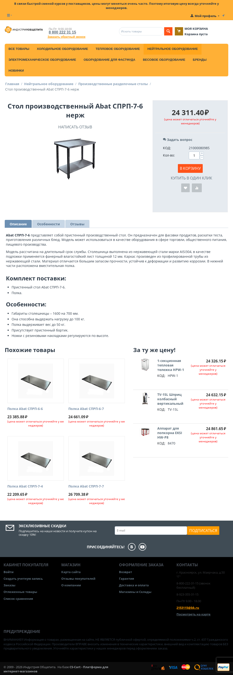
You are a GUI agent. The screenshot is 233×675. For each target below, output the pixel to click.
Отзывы (77, 224)
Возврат (125, 572)
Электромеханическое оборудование (42, 59)
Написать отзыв (75, 127)
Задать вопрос (177, 139)
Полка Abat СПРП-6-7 (86, 409)
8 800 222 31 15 (62, 32)
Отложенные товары (20, 592)
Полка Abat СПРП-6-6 (25, 409)
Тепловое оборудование (118, 49)
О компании (71, 585)
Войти (8, 572)
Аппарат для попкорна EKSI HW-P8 (169, 433)
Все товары (19, 49)
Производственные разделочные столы (113, 84)
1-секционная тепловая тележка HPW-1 (170, 365)
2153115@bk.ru (187, 607)
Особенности (48, 224)
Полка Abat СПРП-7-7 (86, 486)
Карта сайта (71, 572)
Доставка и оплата (134, 585)
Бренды (200, 59)
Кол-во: (169, 155)
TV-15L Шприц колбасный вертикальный (170, 399)
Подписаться (203, 530)
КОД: (167, 148)
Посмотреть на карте (193, 614)
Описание (18, 224)
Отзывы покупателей (78, 578)
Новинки (16, 70)
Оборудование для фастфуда (109, 59)
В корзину (190, 168)
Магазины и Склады (135, 592)
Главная (12, 84)
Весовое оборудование (164, 59)
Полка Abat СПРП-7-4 (25, 486)
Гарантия (126, 578)
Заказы (9, 585)
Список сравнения (18, 599)
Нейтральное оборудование (172, 49)
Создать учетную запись (23, 578)
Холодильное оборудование (62, 49)
